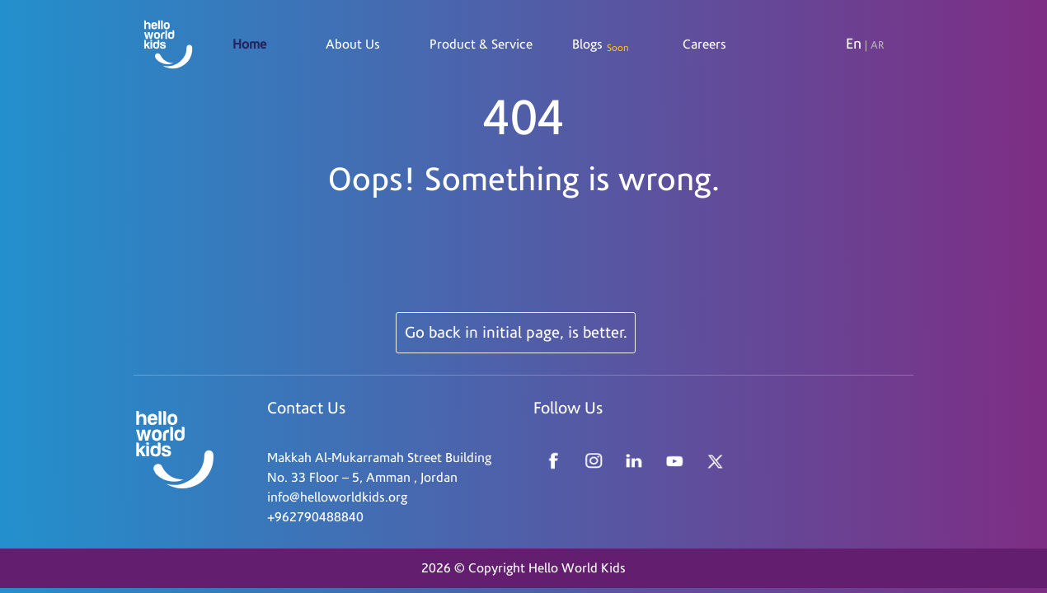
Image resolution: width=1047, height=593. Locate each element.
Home (249, 44)
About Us (353, 44)
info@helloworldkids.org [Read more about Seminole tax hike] (337, 497)
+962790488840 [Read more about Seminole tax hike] (315, 517)
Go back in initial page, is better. (516, 333)
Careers (704, 44)
